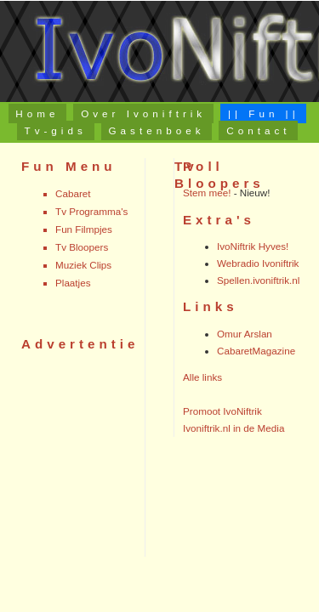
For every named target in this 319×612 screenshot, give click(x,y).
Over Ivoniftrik (143, 113)
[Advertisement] (72, 455)
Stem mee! (207, 192)
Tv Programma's (91, 211)
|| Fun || (263, 113)
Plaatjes (73, 282)
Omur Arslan (244, 333)
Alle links (202, 376)
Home (37, 113)
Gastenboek (157, 130)
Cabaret (73, 193)
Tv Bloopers (81, 246)
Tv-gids (56, 130)
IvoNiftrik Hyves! (252, 246)
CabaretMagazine (256, 350)
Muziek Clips (83, 264)
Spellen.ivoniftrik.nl (258, 280)
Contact (258, 130)
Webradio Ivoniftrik (258, 263)
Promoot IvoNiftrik (222, 410)
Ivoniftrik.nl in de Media (233, 428)
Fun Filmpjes (83, 229)
